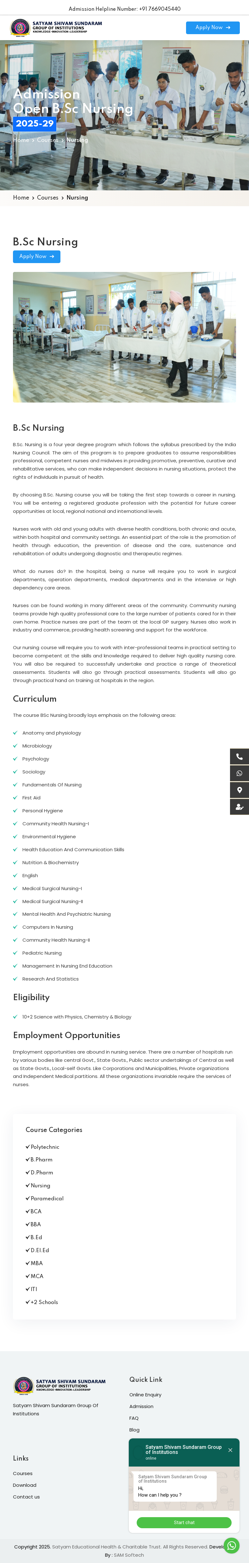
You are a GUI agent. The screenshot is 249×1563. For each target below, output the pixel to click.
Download (24, 1485)
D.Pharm (39, 1173)
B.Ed (34, 1237)
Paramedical (45, 1199)
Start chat (184, 1522)
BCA (33, 1212)
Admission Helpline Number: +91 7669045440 (125, 9)
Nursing (38, 1186)
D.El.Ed (37, 1250)
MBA (34, 1263)
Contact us (26, 1496)
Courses (48, 140)
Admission (141, 1406)
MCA (34, 1276)
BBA (33, 1225)
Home (21, 140)
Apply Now (213, 27)
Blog (134, 1429)
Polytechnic (42, 1147)
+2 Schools (42, 1302)
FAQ (134, 1418)
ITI (31, 1289)
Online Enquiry (145, 1394)
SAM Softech (129, 1555)
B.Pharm (39, 1160)
